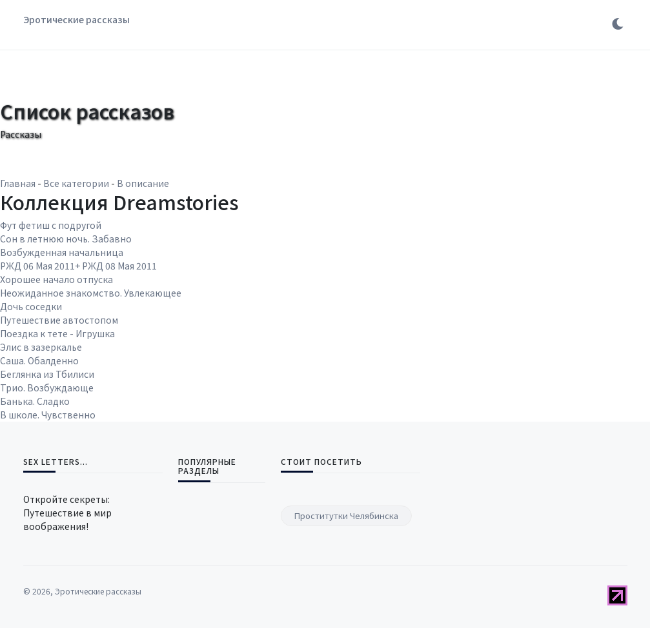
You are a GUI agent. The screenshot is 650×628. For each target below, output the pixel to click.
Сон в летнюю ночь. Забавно (66, 238)
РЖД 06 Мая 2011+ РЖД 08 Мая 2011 (78, 265)
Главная (18, 183)
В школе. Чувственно (48, 414)
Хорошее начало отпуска (56, 279)
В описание (143, 183)
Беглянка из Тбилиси (47, 374)
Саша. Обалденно (39, 360)
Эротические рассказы (76, 19)
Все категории (76, 183)
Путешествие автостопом (59, 319)
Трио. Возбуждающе (47, 387)
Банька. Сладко (35, 401)
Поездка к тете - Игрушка (57, 333)
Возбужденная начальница (61, 252)
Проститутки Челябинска (346, 515)
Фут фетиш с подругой (50, 225)
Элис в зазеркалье (41, 346)
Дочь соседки (31, 306)
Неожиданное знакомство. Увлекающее (90, 292)
